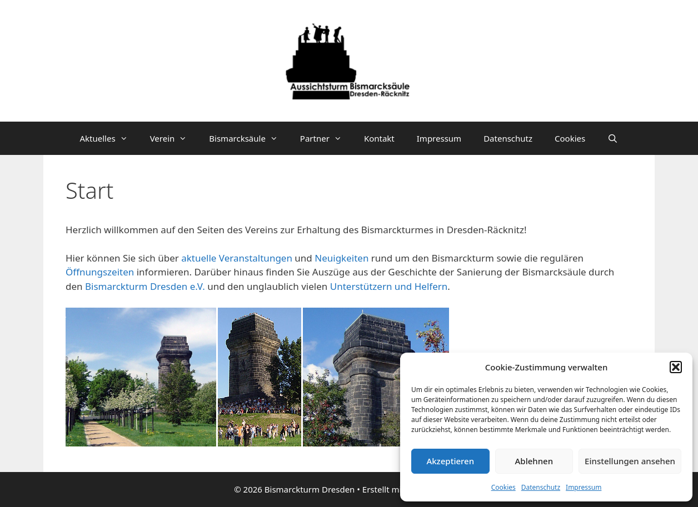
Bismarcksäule (249, 138)
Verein (174, 138)
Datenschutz (540, 487)
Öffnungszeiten (101, 271)
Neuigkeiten (341, 258)
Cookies (503, 487)
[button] (675, 367)
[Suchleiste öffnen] (612, 138)
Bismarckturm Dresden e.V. (145, 286)
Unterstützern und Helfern (389, 286)
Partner (326, 138)
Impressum (583, 487)
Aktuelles (109, 138)
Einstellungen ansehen (630, 460)
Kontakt (379, 138)
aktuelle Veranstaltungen (238, 258)
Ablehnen (534, 460)
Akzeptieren (450, 460)
